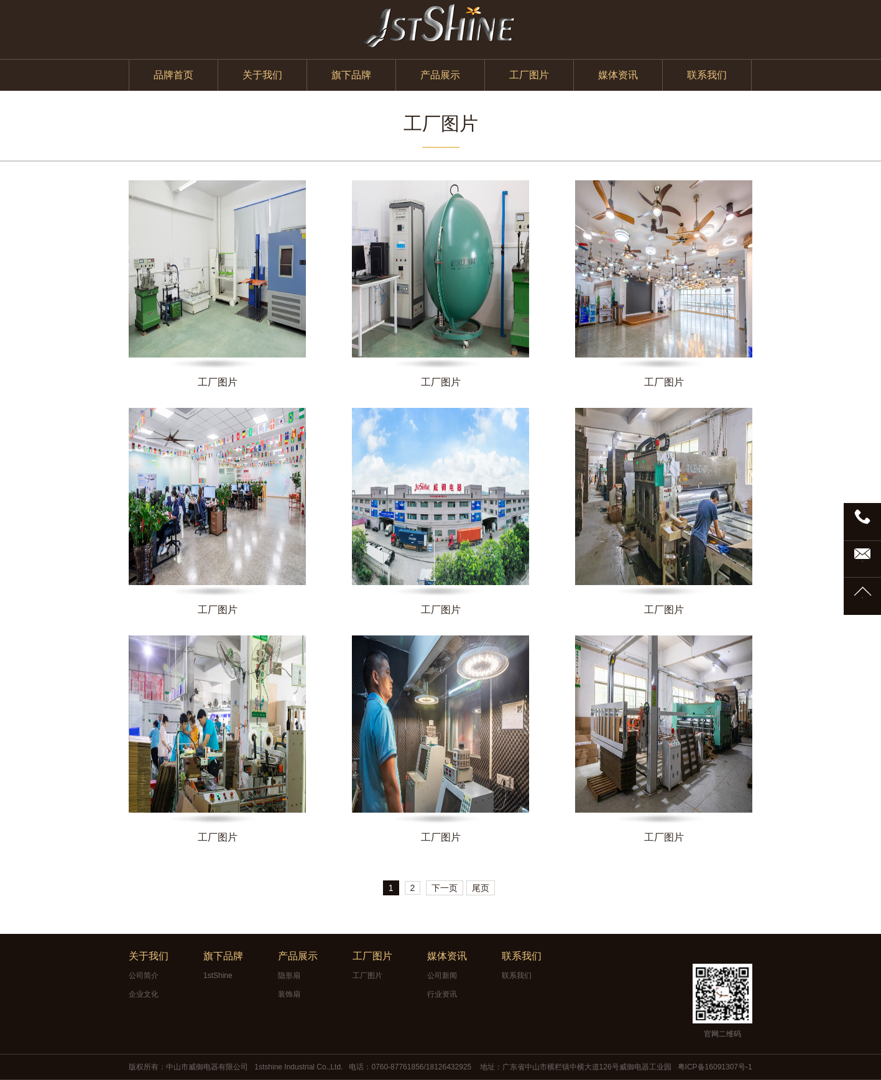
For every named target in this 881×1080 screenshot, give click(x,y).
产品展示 (440, 75)
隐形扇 (289, 975)
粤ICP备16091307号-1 (715, 1067)
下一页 (444, 888)
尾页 (480, 888)
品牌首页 (173, 75)
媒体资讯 (618, 75)
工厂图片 (529, 75)
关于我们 (262, 75)
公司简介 (144, 975)
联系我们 (707, 75)
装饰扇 (289, 994)
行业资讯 (442, 994)
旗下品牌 (351, 75)
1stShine (218, 975)
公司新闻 (442, 975)
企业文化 (144, 994)
